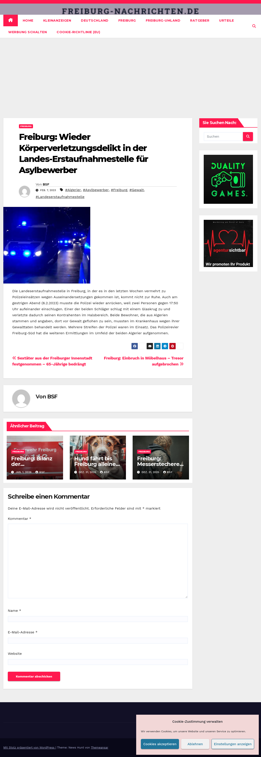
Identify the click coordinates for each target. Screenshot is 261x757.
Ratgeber (199, 20)
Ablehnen (195, 744)
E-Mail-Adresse (22, 632)
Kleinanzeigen (57, 20)
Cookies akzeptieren (160, 744)
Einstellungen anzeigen (233, 744)
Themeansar (99, 747)
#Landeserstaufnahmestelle (60, 197)
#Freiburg (119, 190)
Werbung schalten (27, 32)
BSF (46, 184)
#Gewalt (136, 190)
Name (14, 610)
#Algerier (73, 190)
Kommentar (19, 518)
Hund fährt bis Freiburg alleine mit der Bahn (95, 464)
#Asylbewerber (96, 190)
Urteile (226, 20)
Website (15, 653)
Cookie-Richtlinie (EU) (78, 32)
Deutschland (95, 20)
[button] (254, 26)
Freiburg (127, 20)
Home (28, 20)
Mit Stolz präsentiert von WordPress (29, 747)
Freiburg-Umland (163, 20)
